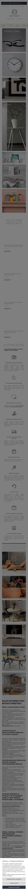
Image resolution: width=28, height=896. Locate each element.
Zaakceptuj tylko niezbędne (14, 879)
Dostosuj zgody (14, 883)
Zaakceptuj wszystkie (14, 887)
